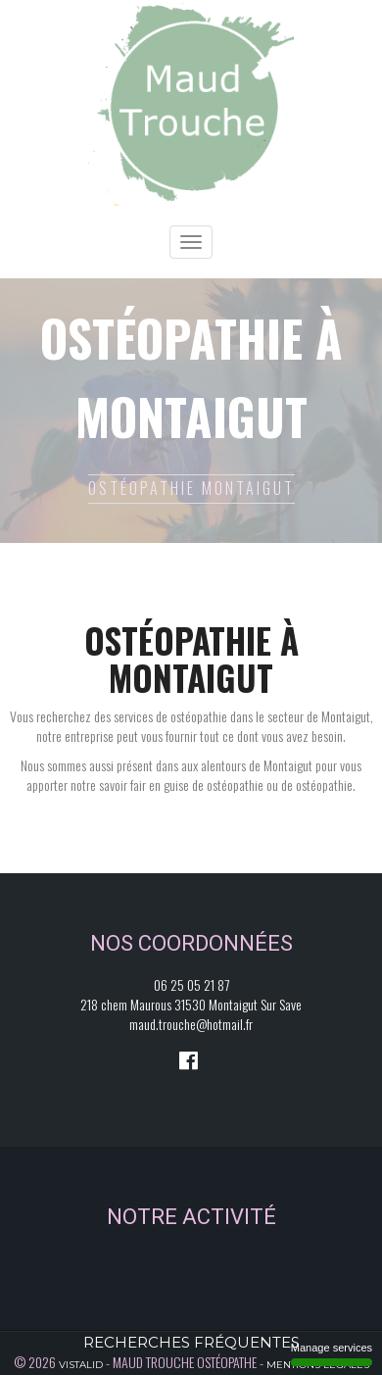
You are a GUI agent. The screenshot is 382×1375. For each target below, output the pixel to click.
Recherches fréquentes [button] (191, 1342)
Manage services (331, 1354)
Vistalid (81, 1364)
